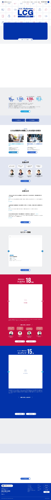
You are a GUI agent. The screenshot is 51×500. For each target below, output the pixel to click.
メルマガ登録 (46, 489)
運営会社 (39, 487)
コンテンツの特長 (30, 487)
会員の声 (39, 490)
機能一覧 (29, 491)
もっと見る (25, 478)
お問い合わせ (46, 485)
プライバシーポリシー (47, 498)
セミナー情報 (39, 486)
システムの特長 (29, 486)
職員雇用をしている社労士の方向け (31, 490)
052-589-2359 (5, 491)
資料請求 (47, 487)
